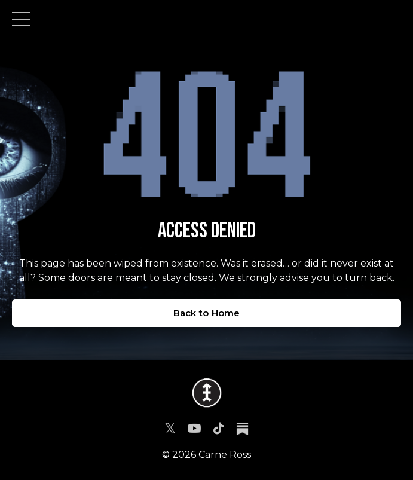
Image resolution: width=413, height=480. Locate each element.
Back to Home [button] (206, 313)
